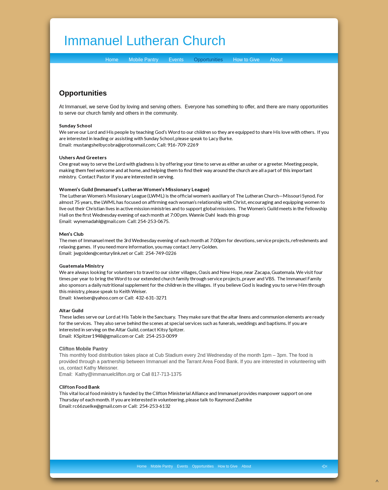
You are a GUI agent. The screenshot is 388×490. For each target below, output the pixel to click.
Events (176, 59)
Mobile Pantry (144, 59)
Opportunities (208, 59)
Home (112, 59)
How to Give (246, 59)
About (276, 59)
